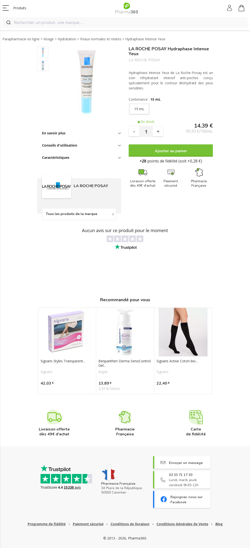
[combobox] (125, 22)
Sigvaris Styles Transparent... (63, 361)
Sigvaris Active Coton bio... (177, 361)
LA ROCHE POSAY (144, 60)
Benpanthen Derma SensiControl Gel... (124, 363)
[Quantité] (146, 131)
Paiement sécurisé (88, 524)
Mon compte (230, 8)
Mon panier (241, 8)
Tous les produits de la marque (71, 214)
